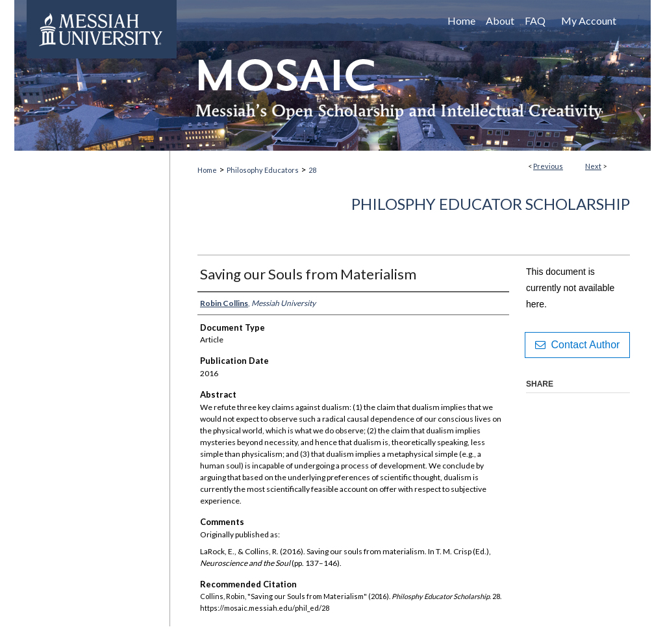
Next (593, 166)
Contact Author (577, 344)
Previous (548, 166)
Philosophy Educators (263, 170)
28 (312, 170)
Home (207, 170)
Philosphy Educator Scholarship (490, 203)
